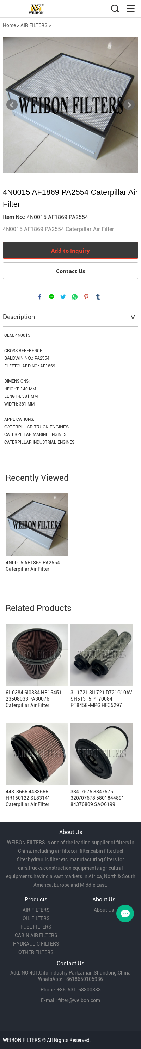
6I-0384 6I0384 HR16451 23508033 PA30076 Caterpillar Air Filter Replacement (34, 699)
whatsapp (74, 296)
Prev (12, 104)
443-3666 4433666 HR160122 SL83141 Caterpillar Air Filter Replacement (28, 798)
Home (9, 25)
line (51, 296)
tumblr (98, 296)
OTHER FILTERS (36, 952)
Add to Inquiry (70, 250)
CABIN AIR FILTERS (36, 935)
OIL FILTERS (36, 918)
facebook (39, 296)
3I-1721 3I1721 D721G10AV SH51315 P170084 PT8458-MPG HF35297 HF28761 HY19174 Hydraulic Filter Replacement (101, 699)
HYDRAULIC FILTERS (36, 944)
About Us (104, 910)
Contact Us (70, 271)
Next (129, 104)
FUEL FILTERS (35, 927)
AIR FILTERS (34, 25)
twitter (63, 296)
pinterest (86, 296)
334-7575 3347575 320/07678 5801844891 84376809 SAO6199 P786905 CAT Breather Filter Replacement (97, 798)
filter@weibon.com (79, 1000)
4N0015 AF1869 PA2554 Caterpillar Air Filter (33, 566)
